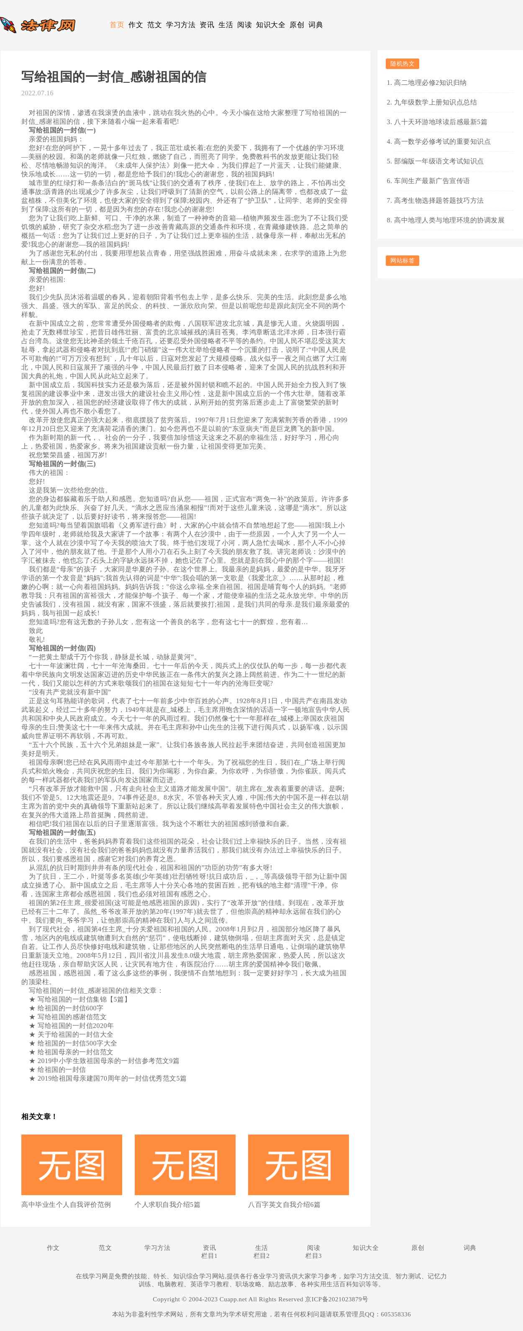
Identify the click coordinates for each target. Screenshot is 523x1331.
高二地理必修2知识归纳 (430, 82)
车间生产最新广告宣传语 (432, 180)
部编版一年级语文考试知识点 (439, 161)
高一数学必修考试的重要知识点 (442, 141)
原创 (297, 25)
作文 (135, 25)
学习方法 (180, 25)
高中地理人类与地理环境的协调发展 (449, 220)
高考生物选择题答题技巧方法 (439, 200)
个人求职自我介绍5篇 (167, 1204)
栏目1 (209, 1255)
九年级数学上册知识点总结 (435, 102)
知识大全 (270, 25)
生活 (225, 25)
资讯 (207, 25)
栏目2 (262, 1255)
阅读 (244, 25)
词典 (315, 25)
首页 (117, 25)
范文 (154, 25)
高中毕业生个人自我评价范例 (66, 1204)
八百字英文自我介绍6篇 (284, 1204)
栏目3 (313, 1255)
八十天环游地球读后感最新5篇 (440, 121)
